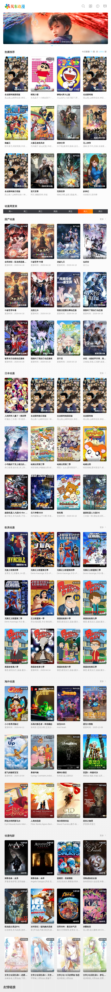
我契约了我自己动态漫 (93, 310)
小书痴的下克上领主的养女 (16, 464)
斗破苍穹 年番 (37, 262)
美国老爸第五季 (90, 667)
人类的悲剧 (35, 821)
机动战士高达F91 (12, 927)
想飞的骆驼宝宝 (11, 772)
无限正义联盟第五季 (39, 570)
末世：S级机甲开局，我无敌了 (96, 358)
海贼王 (7, 143)
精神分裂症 (62, 772)
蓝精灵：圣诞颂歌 (65, 878)
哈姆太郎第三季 (37, 464)
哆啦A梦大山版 (63, 94)
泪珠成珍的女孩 (90, 878)
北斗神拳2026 (37, 513)
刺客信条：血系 (11, 878)
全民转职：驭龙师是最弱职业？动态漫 (21, 262)
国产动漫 (10, 219)
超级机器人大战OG (91, 513)
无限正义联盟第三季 (92, 570)
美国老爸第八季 (11, 667)
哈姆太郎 (87, 464)
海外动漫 (10, 681)
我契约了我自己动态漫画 (41, 358)
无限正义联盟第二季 (13, 618)
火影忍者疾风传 (37, 143)
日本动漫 (10, 373)
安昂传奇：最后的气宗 (67, 927)
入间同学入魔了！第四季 (15, 416)
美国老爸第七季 (37, 667)
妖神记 (86, 191)
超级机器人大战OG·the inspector (19, 513)
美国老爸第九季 (90, 618)
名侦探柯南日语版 (12, 191)
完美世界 (61, 191)
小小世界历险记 (11, 724)
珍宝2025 (61, 724)
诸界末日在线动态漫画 (14, 358)
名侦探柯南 (88, 94)
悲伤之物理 (88, 821)
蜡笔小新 (35, 94)
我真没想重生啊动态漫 (67, 310)
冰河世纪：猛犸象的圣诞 (41, 927)
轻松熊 (60, 513)
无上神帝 (87, 143)
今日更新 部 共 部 (94, 52)
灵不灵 (60, 358)
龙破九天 (61, 262)
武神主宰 (61, 143)
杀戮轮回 (87, 927)
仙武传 (86, 262)
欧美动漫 (10, 527)
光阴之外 (35, 310)
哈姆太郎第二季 (64, 464)
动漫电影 (10, 835)
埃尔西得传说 (63, 821)
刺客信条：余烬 (37, 878)
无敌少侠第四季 (11, 570)
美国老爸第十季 (64, 618)
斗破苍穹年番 (10, 310)
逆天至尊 (35, 191)
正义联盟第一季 (37, 618)
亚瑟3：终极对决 (90, 772)
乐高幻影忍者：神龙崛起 (41, 724)
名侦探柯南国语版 (12, 94)
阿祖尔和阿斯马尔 (12, 821)
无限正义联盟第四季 (66, 570)
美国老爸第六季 (64, 667)
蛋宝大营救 (88, 724)
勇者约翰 (35, 772)
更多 (103, 219)
